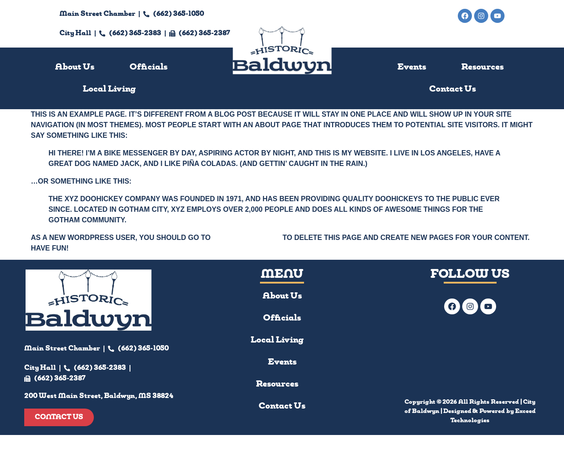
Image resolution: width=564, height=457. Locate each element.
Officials (148, 67)
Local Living (109, 89)
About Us (74, 67)
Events (411, 67)
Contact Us (452, 89)
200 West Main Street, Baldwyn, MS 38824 (430, 35)
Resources (482, 67)
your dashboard (246, 237)
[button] (111, 89)
